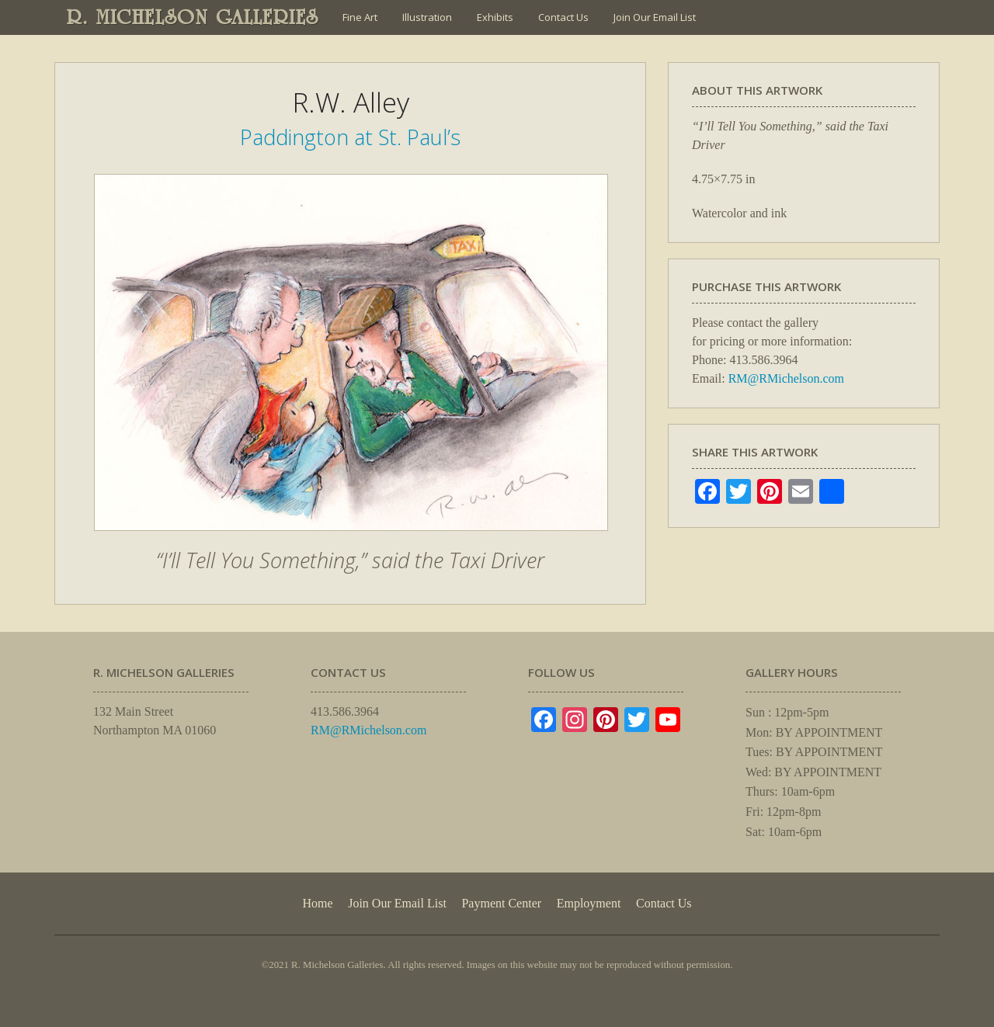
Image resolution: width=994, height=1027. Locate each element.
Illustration (427, 17)
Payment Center (501, 903)
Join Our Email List (654, 17)
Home (317, 903)
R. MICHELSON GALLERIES (193, 17)
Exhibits (495, 17)
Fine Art (359, 17)
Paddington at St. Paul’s (350, 137)
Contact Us (563, 17)
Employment (589, 903)
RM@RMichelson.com (786, 378)
